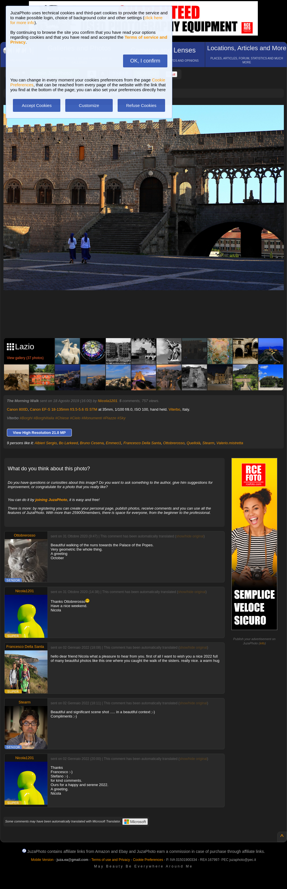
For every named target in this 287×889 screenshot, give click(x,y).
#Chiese (62, 418)
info (262, 643)
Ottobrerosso (174, 443)
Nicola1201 (107, 401)
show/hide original (189, 536)
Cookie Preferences (148, 860)
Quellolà (193, 443)
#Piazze (109, 418)
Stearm (208, 443)
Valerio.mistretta (229, 443)
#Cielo (75, 418)
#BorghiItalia (43, 418)
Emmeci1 (113, 443)
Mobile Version (42, 860)
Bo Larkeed (68, 443)
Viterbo (174, 409)
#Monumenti (92, 418)
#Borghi (26, 418)
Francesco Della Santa (142, 443)
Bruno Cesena (92, 443)
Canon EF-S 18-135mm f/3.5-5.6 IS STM (63, 409)
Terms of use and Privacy (110, 860)
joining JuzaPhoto (51, 500)
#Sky (121, 418)
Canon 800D (17, 409)
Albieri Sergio (46, 443)
